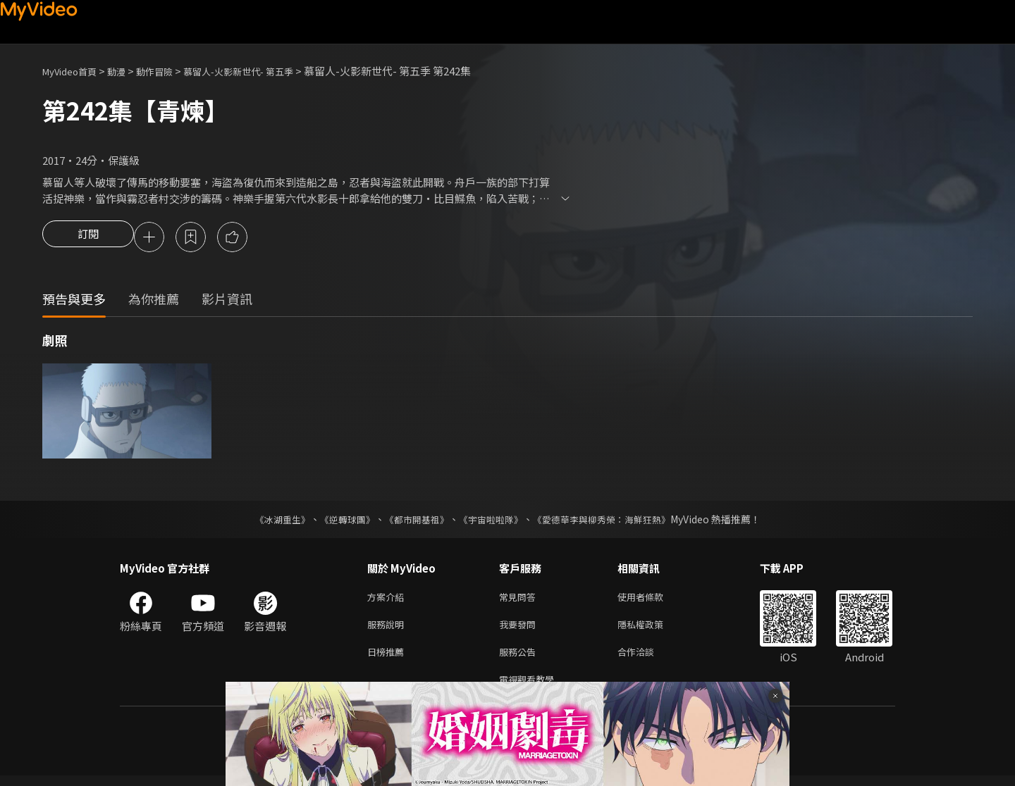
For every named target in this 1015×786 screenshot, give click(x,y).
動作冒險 (170, 70)
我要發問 (520, 629)
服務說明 (388, 629)
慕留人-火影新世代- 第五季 (265, 70)
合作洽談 (647, 658)
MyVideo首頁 (74, 70)
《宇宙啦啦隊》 (492, 521)
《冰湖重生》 (270, 521)
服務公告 (520, 658)
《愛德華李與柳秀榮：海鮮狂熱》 (610, 521)
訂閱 (88, 238)
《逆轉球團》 (339, 521)
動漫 (127, 70)
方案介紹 (388, 599)
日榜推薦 (388, 658)
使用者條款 (652, 599)
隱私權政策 (652, 629)
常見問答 (520, 599)
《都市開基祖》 (413, 521)
